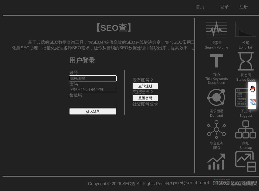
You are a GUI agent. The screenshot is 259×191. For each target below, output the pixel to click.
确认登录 (93, 111)
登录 (224, 7)
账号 (73, 72)
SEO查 (129, 183)
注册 (243, 7)
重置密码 (145, 98)
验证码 (75, 95)
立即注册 (145, 86)
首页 (200, 7)
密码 (73, 83)
